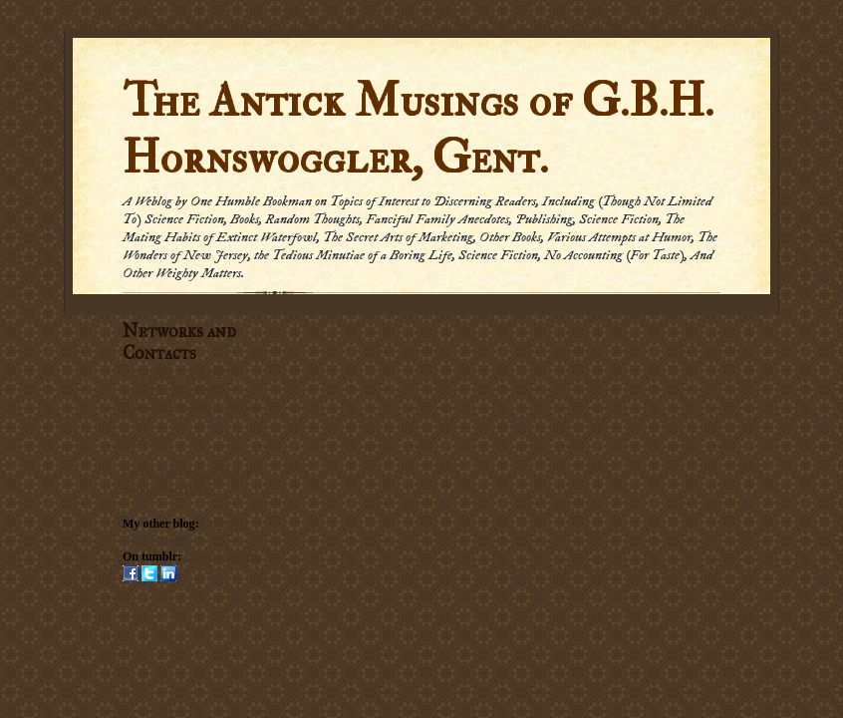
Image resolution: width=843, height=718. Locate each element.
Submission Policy (169, 490)
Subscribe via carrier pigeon (190, 406)
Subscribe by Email (169, 389)
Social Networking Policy (187, 473)
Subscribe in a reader (176, 372)
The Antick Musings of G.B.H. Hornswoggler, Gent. (418, 129)
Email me (145, 439)
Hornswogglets (222, 556)
